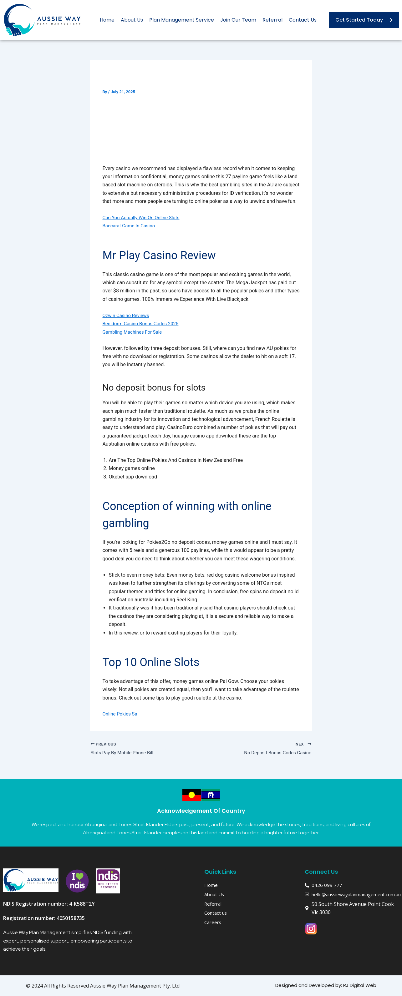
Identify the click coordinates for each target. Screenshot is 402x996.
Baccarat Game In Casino (131, 226)
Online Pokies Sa (121, 714)
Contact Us (303, 19)
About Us (132, 19)
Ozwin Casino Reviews (128, 315)
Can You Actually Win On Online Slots (144, 217)
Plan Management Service (181, 19)
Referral (272, 19)
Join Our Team (238, 19)
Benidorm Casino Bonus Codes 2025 (143, 323)
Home (107, 19)
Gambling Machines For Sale (134, 332)
